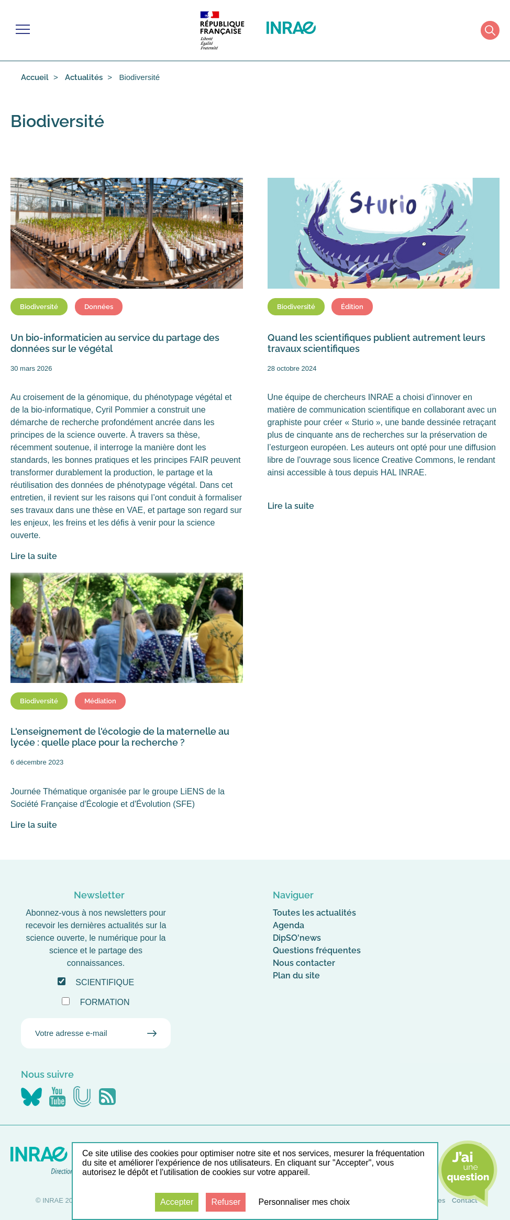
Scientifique (104, 982)
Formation (105, 1002)
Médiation (100, 701)
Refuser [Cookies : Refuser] (225, 1202)
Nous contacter (304, 963)
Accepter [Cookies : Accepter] (176, 1202)
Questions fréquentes (317, 950)
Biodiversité (39, 307)
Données (98, 307)
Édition (352, 307)
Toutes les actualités (314, 913)
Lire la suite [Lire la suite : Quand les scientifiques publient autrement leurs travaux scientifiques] (291, 506)
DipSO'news (297, 938)
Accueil (35, 77)
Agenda (288, 925)
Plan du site (296, 975)
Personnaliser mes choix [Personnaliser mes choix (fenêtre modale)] (304, 1202)
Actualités (84, 77)
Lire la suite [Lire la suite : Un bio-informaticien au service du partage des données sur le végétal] (33, 556)
